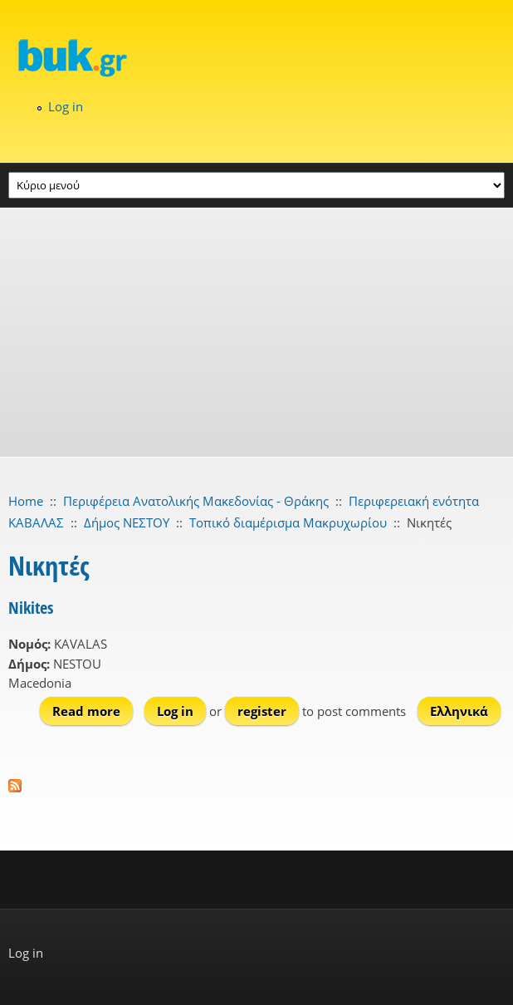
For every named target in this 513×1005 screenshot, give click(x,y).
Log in (65, 106)
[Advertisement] (256, 332)
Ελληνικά (459, 711)
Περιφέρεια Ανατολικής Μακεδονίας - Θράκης (196, 501)
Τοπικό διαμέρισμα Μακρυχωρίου (288, 522)
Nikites (30, 607)
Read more (92, 710)
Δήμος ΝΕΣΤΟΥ (126, 522)
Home (25, 501)
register (261, 711)
